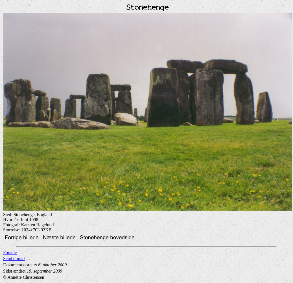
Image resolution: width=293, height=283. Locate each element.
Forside (10, 252)
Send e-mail (14, 258)
